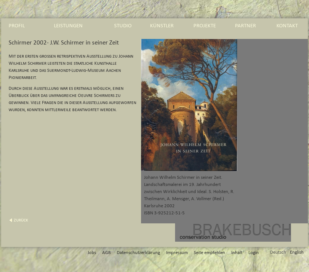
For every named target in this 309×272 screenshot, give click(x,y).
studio (123, 25)
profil (17, 25)
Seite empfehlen (209, 252)
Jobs (92, 252)
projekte (204, 25)
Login (253, 252)
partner (245, 25)
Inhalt (236, 252)
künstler (162, 25)
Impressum (177, 252)
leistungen (68, 25)
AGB (106, 252)
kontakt (287, 25)
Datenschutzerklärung (138, 252)
